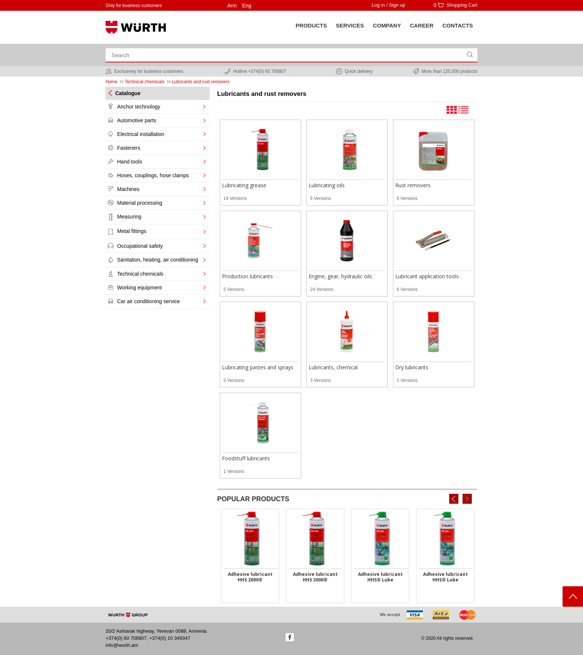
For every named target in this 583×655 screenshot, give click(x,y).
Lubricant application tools (427, 276)
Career (421, 25)
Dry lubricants (411, 367)
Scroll (573, 596)
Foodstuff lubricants (246, 458)
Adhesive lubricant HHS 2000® (250, 577)
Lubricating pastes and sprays (257, 367)
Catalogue (128, 93)
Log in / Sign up (388, 5)
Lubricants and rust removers (200, 81)
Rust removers (413, 185)
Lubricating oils (327, 185)
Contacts (457, 25)
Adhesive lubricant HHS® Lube (380, 577)
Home (111, 81)
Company (387, 25)
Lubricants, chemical (333, 367)
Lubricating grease (244, 185)
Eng (246, 6)
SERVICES (350, 25)
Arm (232, 6)
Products (311, 25)
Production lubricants (247, 276)
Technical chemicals (144, 81)
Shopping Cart (462, 5)
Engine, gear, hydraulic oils (340, 276)
